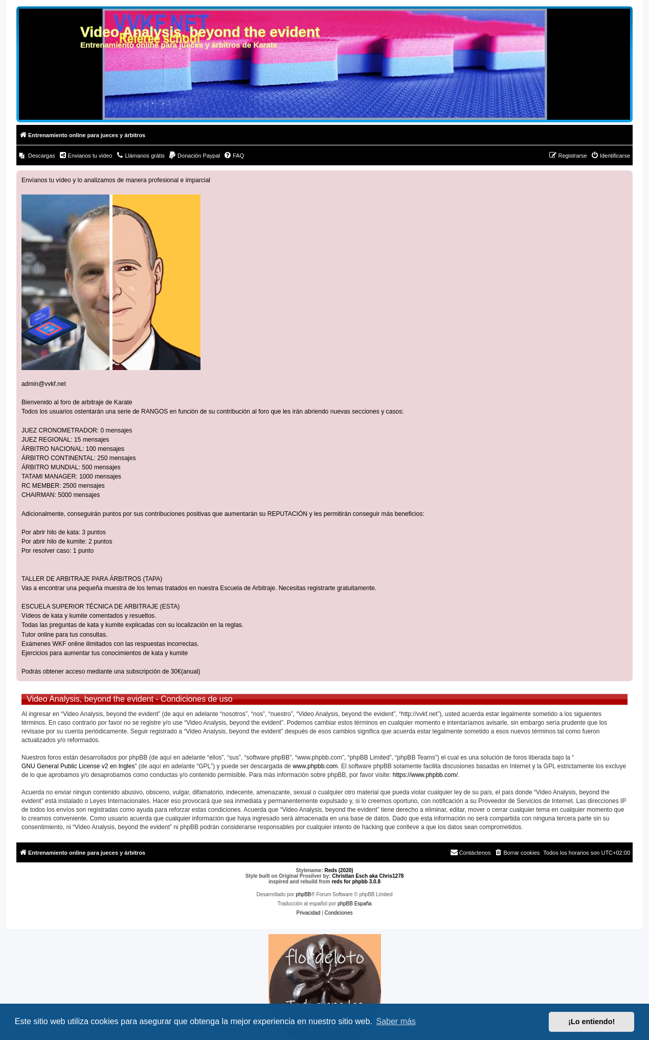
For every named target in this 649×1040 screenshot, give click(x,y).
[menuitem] (37, 155)
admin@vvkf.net (43, 383)
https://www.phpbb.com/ (425, 774)
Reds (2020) (339, 870)
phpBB (303, 894)
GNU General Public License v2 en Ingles (78, 766)
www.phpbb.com (315, 766)
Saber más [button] (396, 1021)
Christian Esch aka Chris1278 (368, 876)
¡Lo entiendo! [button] (591, 1021)
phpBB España (355, 903)
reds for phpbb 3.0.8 (356, 881)
